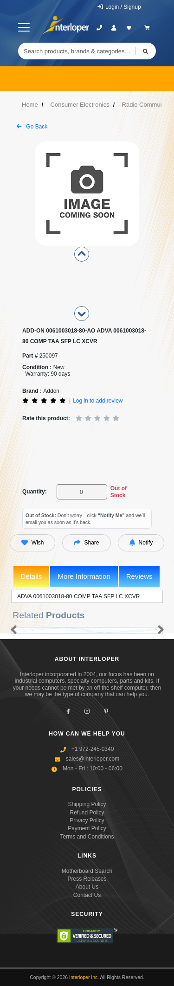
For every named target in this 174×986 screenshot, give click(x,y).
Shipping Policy (87, 804)
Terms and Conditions (87, 836)
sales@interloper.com (93, 759)
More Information (84, 576)
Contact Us (87, 895)
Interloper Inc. (84, 977)
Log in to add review (97, 400)
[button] (157, 630)
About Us (87, 887)
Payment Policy (87, 828)
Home (30, 104)
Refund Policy (87, 812)
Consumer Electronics (80, 104)
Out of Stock (118, 491)
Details (31, 576)
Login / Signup (119, 7)
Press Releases (86, 879)
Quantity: (34, 491)
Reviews (139, 576)
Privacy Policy (87, 820)
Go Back (32, 126)
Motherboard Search (87, 871)
